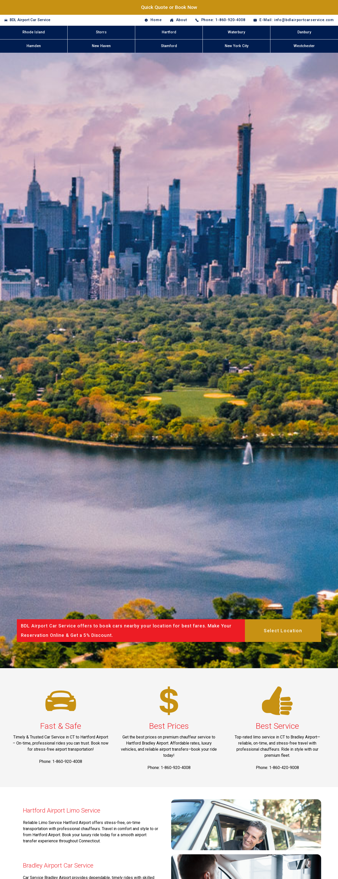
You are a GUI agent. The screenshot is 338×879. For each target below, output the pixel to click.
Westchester (304, 46)
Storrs (101, 32)
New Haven (101, 46)
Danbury (304, 32)
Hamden (34, 46)
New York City (236, 46)
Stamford (169, 46)
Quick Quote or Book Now (169, 7)
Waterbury (236, 32)
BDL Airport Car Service (30, 20)
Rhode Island (33, 32)
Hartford (169, 32)
